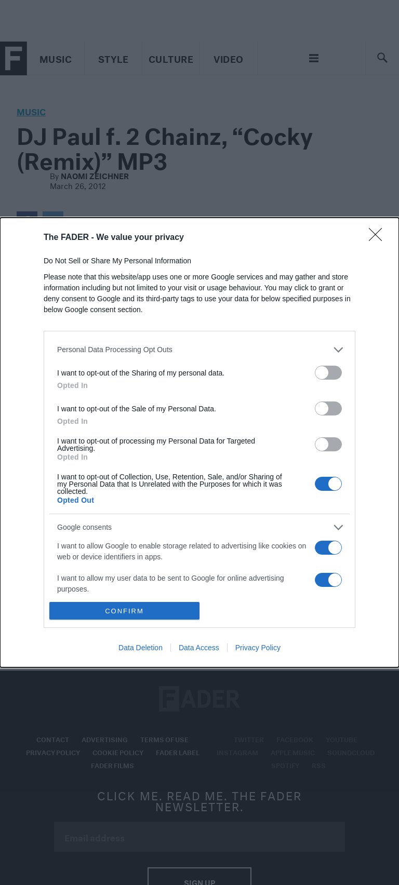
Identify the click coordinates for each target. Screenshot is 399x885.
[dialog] (199, 442)
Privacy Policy (258, 647)
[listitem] (199, 349)
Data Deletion (140, 647)
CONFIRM (124, 610)
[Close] (379, 238)
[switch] (328, 373)
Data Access (199, 647)
